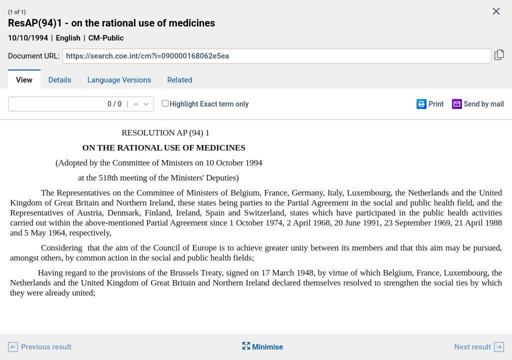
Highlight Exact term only (209, 104)
